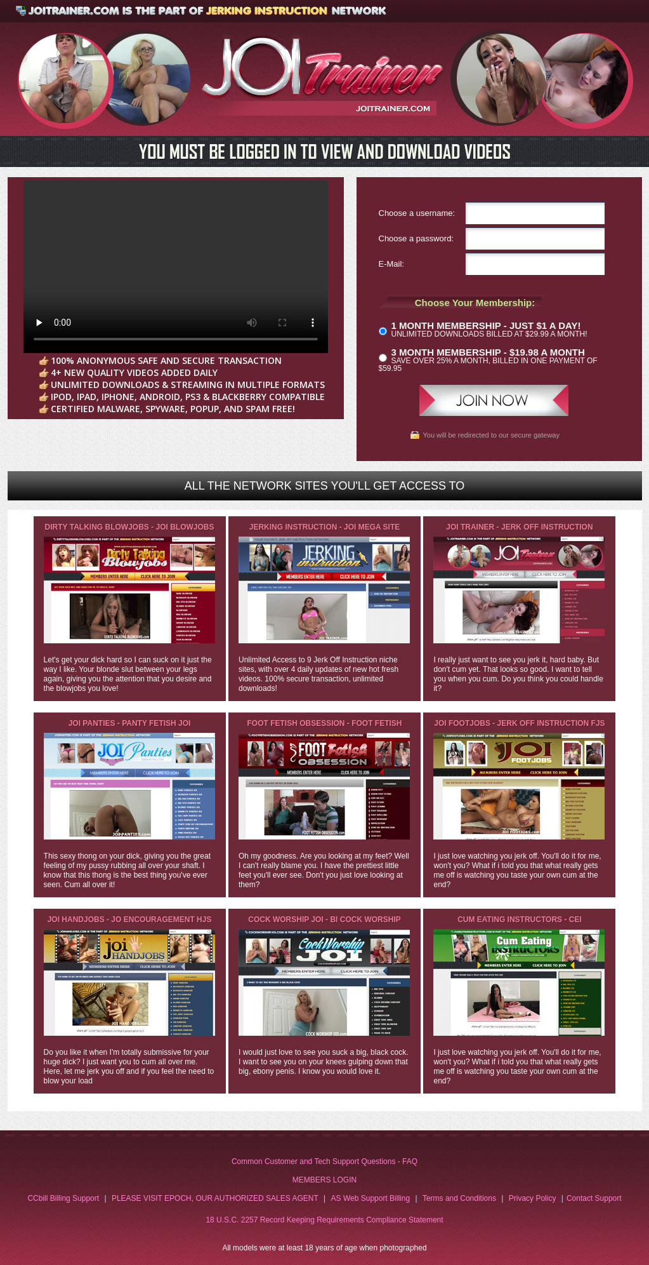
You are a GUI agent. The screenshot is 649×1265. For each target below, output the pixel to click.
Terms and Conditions (459, 1198)
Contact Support (594, 1198)
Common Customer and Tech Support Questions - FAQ (324, 1161)
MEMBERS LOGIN (324, 1179)
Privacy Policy (532, 1198)
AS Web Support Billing (370, 1198)
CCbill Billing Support (63, 1198)
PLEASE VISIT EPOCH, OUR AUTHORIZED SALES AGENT (215, 1198)
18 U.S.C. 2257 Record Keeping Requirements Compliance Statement (324, 1219)
